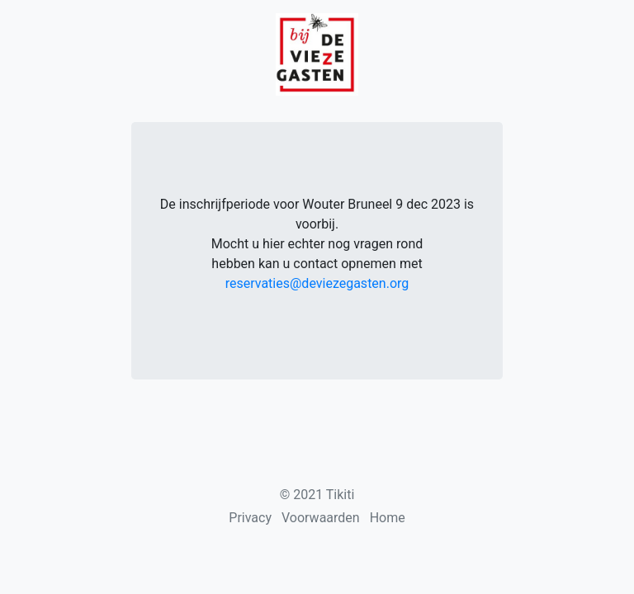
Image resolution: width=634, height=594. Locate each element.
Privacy (250, 518)
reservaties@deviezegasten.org (317, 283)
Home (387, 518)
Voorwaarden (321, 518)
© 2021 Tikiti (317, 494)
